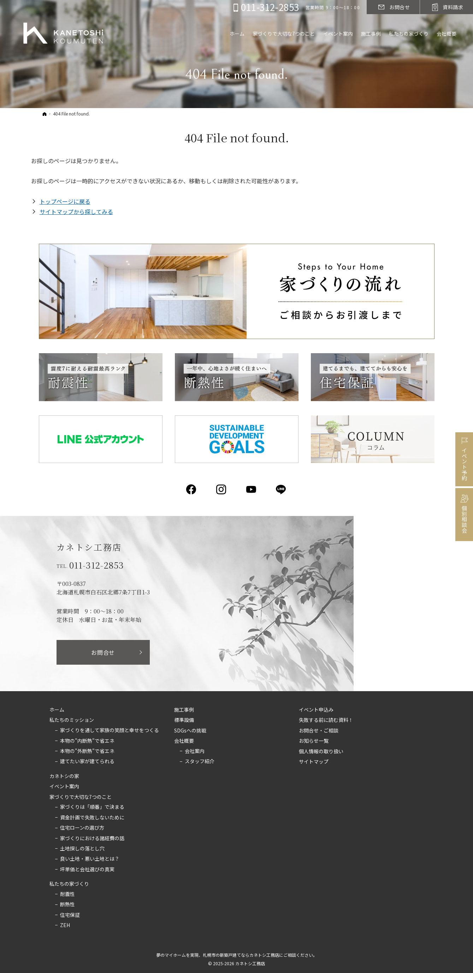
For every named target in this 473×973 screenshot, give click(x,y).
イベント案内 (64, 786)
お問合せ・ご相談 (318, 731)
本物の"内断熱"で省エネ (87, 741)
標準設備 (184, 720)
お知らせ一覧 (314, 741)
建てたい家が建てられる (87, 761)
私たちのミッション (71, 720)
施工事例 (184, 710)
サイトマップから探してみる (76, 211)
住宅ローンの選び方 (82, 828)
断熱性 (67, 904)
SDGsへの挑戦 (190, 731)
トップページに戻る (65, 201)
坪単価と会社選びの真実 (87, 869)
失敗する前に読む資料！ (326, 720)
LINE (281, 489)
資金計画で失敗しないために (92, 817)
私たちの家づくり (69, 884)
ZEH (65, 925)
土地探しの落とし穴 (82, 849)
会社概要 (184, 741)
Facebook (191, 489)
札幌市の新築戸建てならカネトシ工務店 (241, 955)
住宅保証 (70, 915)
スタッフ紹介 (199, 761)
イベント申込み (316, 710)
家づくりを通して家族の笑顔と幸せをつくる (109, 730)
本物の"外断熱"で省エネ (87, 751)
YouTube (251, 489)
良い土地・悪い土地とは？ (89, 859)
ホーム (56, 710)
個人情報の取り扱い (321, 751)
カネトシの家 (64, 776)
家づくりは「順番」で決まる (92, 807)
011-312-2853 (96, 565)
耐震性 (67, 894)
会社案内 (195, 751)
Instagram (221, 489)
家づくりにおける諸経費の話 (92, 838)
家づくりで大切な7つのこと (80, 797)
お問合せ (103, 652)
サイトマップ (314, 762)
